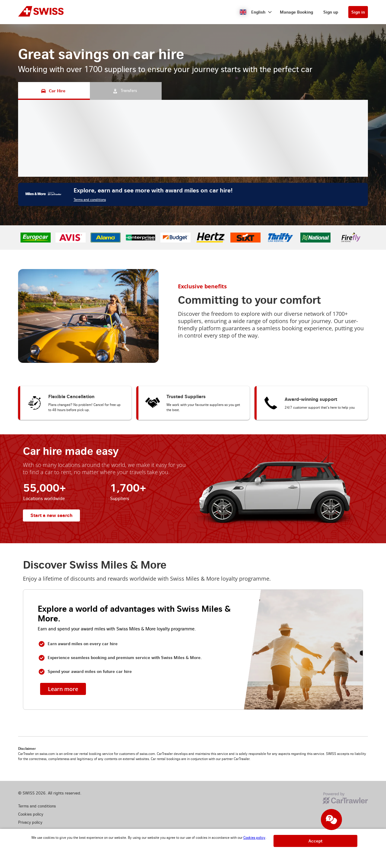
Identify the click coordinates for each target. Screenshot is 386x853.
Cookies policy (254, 838)
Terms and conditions (90, 200)
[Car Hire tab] (54, 91)
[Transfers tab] (126, 91)
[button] (256, 12)
